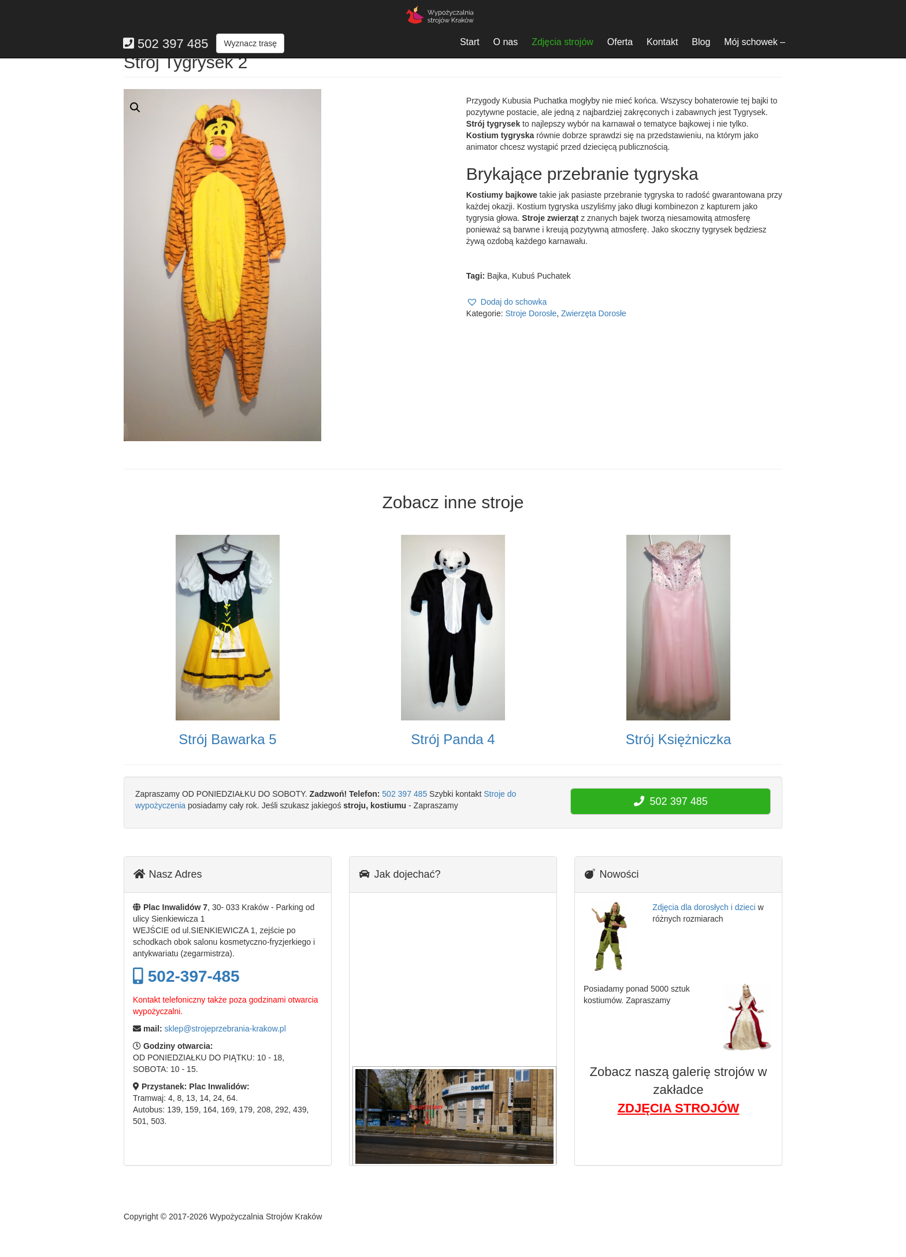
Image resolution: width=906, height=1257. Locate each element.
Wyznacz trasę (250, 43)
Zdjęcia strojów (562, 42)
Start (470, 42)
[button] (506, 302)
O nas (505, 42)
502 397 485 (404, 793)
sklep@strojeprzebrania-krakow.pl (224, 1028)
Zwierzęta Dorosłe (593, 313)
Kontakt (662, 42)
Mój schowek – (754, 42)
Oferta (620, 42)
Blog (701, 42)
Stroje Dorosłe (531, 313)
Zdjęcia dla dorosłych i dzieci (703, 907)
